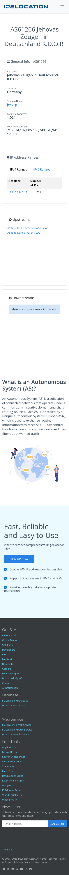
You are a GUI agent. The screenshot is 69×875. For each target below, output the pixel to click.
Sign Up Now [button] (19, 559)
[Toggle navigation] (62, 7)
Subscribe (57, 823)
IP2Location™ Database (15, 700)
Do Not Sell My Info (12, 678)
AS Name (12, 71)
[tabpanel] (34, 188)
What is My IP (9, 799)
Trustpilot (7, 849)
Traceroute (8, 766)
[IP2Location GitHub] (17, 869)
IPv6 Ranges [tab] (41, 169)
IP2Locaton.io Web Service (16, 724)
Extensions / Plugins (13, 780)
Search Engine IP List (13, 756)
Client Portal (9, 635)
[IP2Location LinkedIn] (30, 869)
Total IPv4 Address (17, 114)
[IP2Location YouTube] (21, 869)
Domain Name (15, 101)
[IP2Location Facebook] (3, 869)
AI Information (10, 687)
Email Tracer (9, 771)
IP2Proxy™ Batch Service (15, 734)
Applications (9, 747)
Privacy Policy (23, 862)
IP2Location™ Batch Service (17, 729)
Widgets (6, 785)
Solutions (7, 645)
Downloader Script (12, 775)
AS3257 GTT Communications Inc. (28, 228)
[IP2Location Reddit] (12, 869)
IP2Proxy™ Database (13, 705)
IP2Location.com (26, 858)
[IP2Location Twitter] (8, 869)
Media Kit (7, 659)
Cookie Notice (40, 862)
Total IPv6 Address (17, 126)
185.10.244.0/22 (17, 192)
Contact (6, 683)
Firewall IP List (9, 752)
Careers (6, 668)
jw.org (12, 104)
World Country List (12, 795)
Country (11, 88)
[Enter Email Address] (25, 823)
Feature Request (11, 673)
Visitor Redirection (12, 761)
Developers (8, 649)
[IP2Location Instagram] (25, 869)
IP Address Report (12, 790)
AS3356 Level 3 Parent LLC (23, 232)
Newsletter (8, 664)
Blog (4, 654)
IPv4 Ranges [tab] (18, 169)
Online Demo (9, 640)
